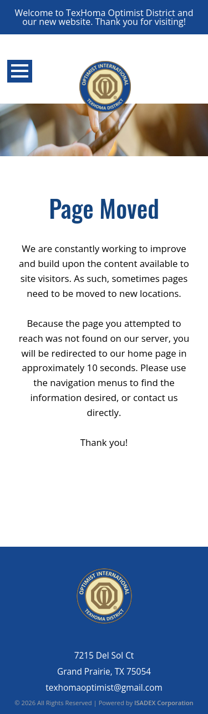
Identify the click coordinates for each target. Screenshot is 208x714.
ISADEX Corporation (164, 702)
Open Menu (19, 71)
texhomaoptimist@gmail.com (103, 688)
